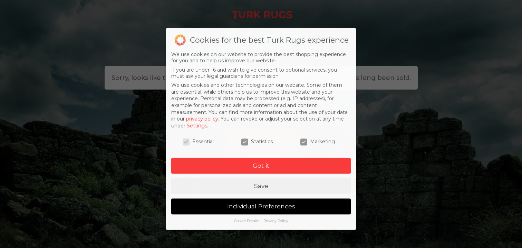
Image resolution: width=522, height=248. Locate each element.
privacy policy (202, 125)
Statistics (257, 147)
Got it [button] (261, 171)
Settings (197, 131)
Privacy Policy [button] (275, 227)
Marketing (317, 147)
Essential (198, 147)
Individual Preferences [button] (261, 212)
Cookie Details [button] (247, 227)
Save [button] (261, 191)
